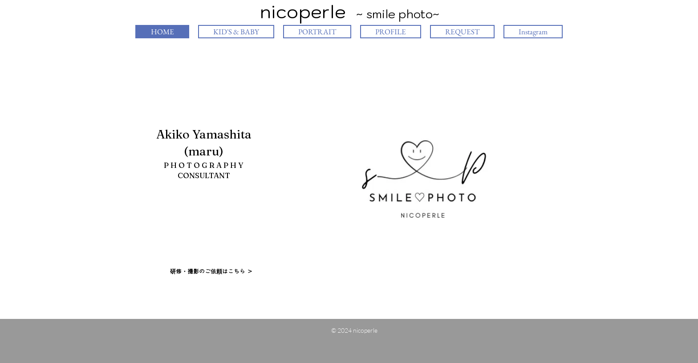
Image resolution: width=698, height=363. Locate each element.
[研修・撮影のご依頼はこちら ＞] (211, 272)
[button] (423, 180)
